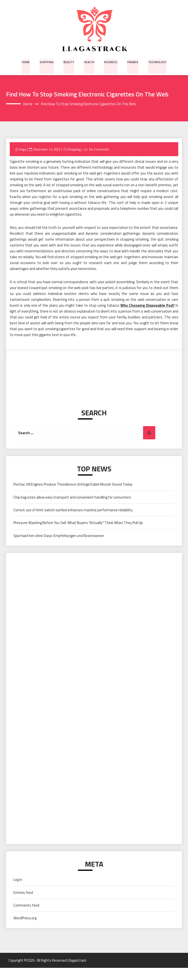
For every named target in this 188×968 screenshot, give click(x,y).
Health (89, 61)
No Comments (99, 149)
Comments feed (26, 905)
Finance (132, 61)
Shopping (47, 61)
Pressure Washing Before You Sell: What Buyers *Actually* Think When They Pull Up (78, 523)
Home (27, 61)
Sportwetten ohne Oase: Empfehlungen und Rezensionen (58, 535)
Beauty (69, 61)
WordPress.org (24, 918)
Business (110, 61)
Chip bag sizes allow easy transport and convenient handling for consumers (72, 497)
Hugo (23, 149)
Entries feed (23, 892)
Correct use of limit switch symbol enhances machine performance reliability (73, 510)
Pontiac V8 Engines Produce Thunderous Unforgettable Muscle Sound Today (72, 484)
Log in (17, 880)
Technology (156, 61)
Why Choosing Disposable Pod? (147, 305)
